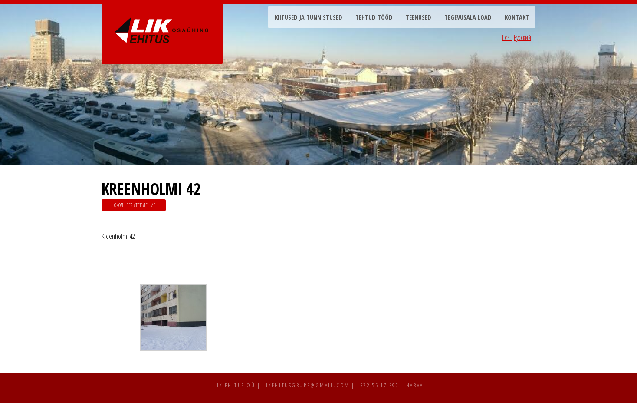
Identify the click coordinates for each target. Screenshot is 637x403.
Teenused (418, 17)
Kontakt (517, 17)
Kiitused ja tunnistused (308, 17)
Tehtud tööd (374, 17)
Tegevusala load (468, 17)
